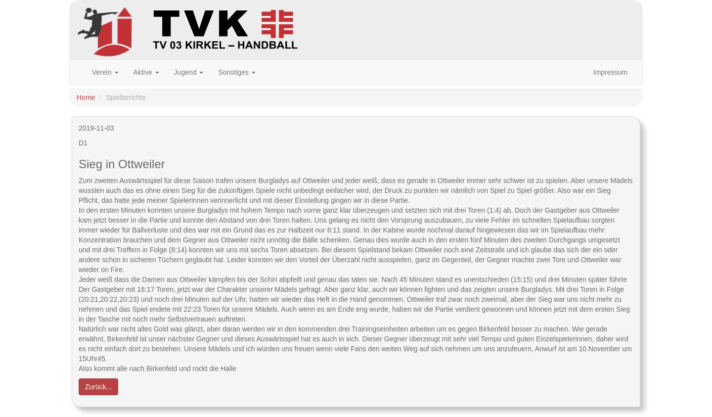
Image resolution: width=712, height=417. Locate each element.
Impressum (610, 72)
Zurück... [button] (98, 387)
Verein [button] (105, 72)
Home (86, 97)
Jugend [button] (189, 72)
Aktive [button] (146, 72)
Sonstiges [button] (236, 72)
